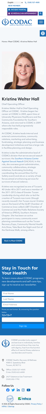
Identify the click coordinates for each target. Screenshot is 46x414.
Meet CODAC (13, 42)
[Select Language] (15, 3)
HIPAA (4, 406)
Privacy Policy (36, 404)
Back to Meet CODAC (13, 241)
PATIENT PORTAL (17, 10)
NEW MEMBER (14, 6)
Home (4, 42)
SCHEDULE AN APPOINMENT (22, 13)
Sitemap (11, 406)
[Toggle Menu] (41, 22)
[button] (43, 33)
